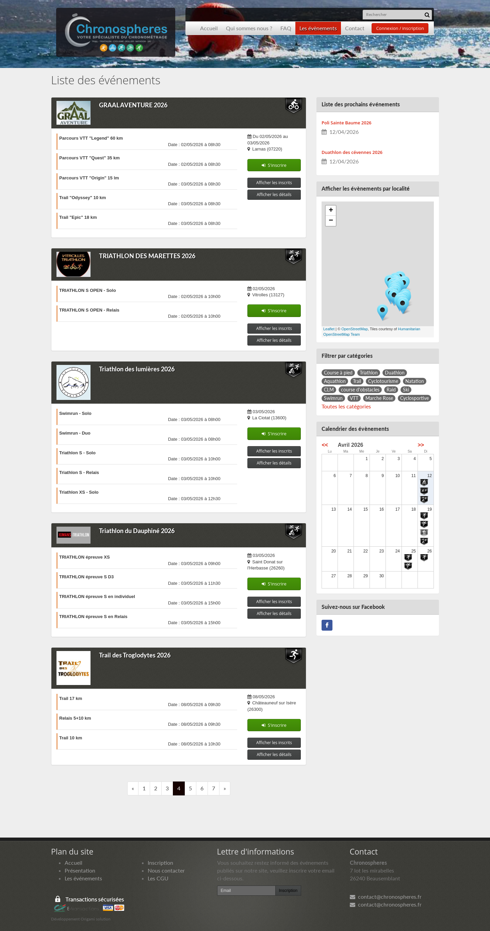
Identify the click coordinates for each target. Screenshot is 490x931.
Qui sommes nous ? (249, 28)
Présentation (80, 870)
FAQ (285, 28)
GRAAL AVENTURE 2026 (133, 105)
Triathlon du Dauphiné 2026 (137, 530)
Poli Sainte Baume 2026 (347, 123)
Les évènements (318, 28)
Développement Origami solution (81, 918)
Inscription (160, 862)
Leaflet (328, 329)
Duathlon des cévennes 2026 (352, 152)
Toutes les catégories (346, 406)
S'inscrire (274, 165)
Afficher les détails (274, 194)
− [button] (331, 221)
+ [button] (331, 211)
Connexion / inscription (400, 28)
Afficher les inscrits (274, 183)
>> (421, 445)
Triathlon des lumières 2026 (137, 369)
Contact (354, 28)
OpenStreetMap (354, 329)
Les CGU (158, 878)
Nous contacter (166, 870)
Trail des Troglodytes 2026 (134, 655)
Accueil (209, 28)
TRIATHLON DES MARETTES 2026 (147, 256)
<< (325, 445)
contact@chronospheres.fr (386, 896)
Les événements (83, 878)
